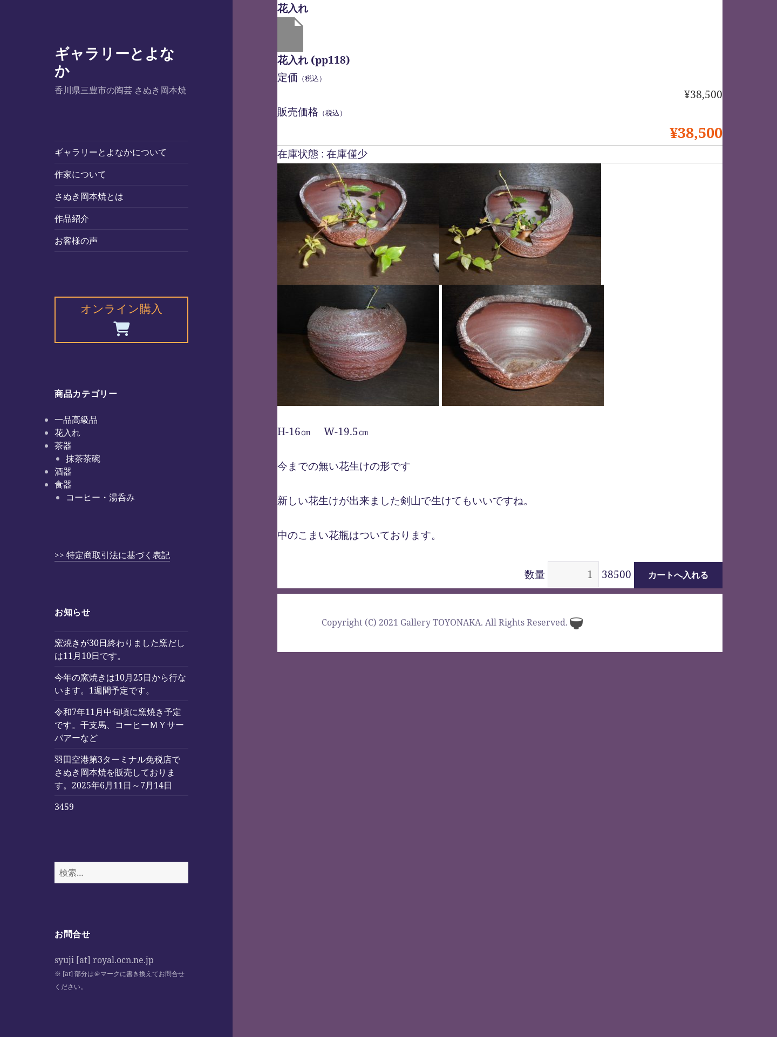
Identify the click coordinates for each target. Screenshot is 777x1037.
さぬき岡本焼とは (89, 196)
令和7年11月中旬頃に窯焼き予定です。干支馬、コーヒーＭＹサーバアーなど (119, 725)
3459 (64, 807)
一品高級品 (76, 419)
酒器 (63, 471)
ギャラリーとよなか (114, 61)
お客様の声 (76, 240)
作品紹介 (71, 218)
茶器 (63, 445)
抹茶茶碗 (83, 458)
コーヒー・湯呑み (100, 497)
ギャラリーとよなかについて (110, 152)
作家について (80, 174)
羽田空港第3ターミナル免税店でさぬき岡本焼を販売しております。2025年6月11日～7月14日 (117, 772)
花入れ (67, 432)
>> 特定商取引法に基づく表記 (112, 555)
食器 (63, 484)
